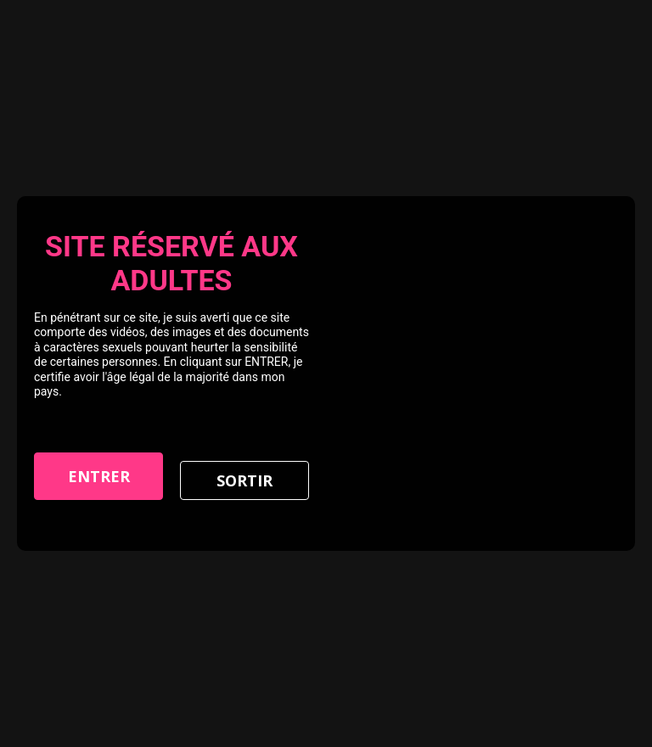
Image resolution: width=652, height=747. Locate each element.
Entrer (99, 476)
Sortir (244, 480)
